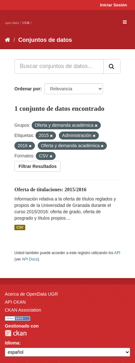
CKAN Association (23, 310)
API (117, 253)
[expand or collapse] (124, 22)
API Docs (30, 259)
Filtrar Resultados (38, 166)
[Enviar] (112, 66)
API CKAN (15, 302)
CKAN (16, 333)
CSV (19, 227)
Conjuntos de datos (45, 40)
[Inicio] (7, 40)
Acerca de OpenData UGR (31, 294)
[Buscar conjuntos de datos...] (59, 66)
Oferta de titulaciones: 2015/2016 (50, 189)
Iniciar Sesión (113, 5)
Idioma (12, 342)
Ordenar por (27, 88)
